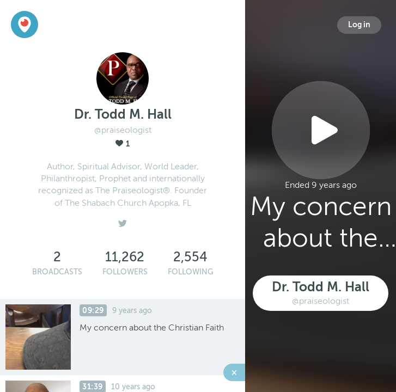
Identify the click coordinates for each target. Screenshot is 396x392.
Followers (125, 272)
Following (191, 272)
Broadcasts (57, 272)
